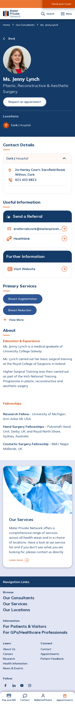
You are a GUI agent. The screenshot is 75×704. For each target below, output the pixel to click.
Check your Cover (61, 3)
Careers (8, 654)
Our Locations (16, 609)
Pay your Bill (9, 700)
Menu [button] (69, 14)
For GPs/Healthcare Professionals (35, 632)
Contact (25, 700)
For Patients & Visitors (24, 626)
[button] (37, 304)
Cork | (17, 158)
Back (11, 38)
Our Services (15, 603)
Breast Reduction (19, 310)
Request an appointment (24, 102)
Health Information (15, 663)
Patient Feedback (52, 658)
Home (6, 25)
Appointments (65, 700)
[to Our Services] (37, 516)
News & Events (13, 668)
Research (9, 658)
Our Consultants (25, 25)
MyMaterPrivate (43, 700)
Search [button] (50, 14)
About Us (9, 649)
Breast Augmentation (22, 299)
